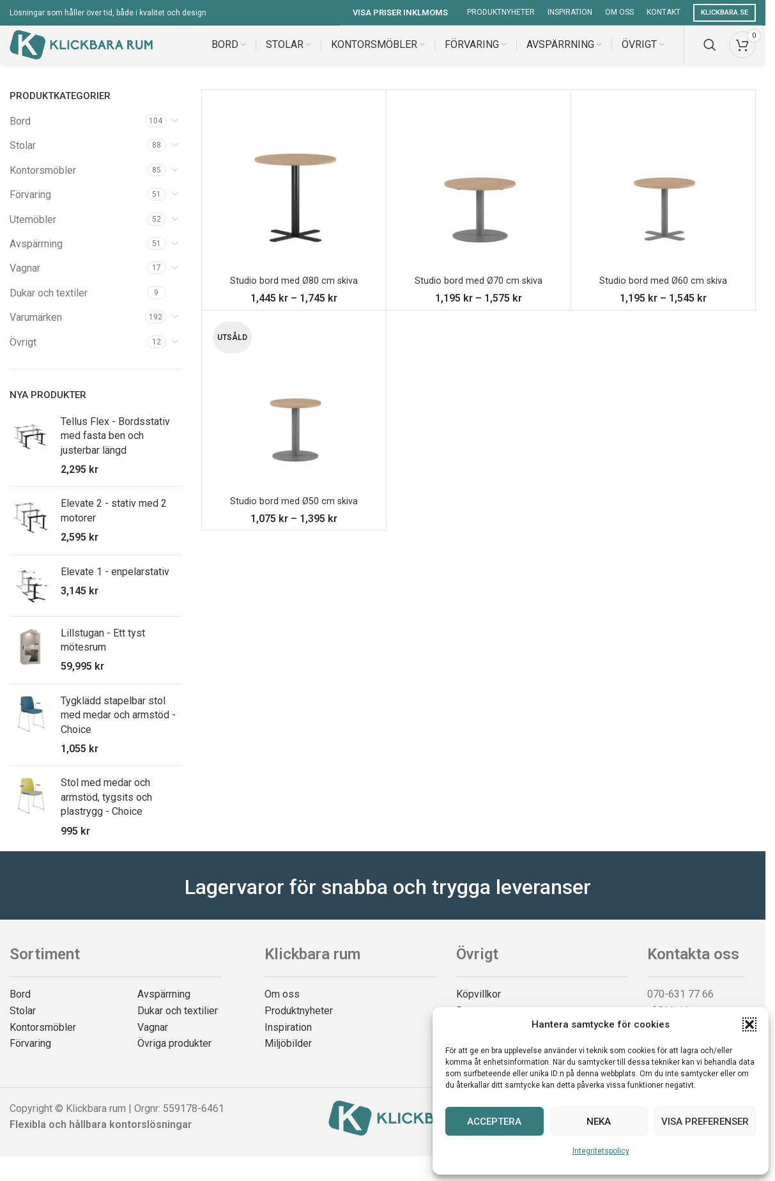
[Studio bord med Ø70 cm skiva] (478, 195)
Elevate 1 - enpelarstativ (115, 584)
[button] (749, 1024)
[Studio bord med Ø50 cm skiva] (294, 415)
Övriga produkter (174, 1056)
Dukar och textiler (49, 306)
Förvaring (30, 207)
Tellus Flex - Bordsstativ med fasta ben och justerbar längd (115, 448)
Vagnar (25, 281)
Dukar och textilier (177, 1023)
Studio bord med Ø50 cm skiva (293, 513)
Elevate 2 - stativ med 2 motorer (114, 523)
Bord (20, 134)
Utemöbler (33, 232)
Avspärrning (36, 257)
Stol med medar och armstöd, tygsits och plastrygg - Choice (106, 809)
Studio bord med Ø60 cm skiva (663, 293)
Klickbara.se (724, 12)
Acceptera (494, 1121)
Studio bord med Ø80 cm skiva (293, 293)
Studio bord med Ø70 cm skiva (478, 293)
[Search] (710, 51)
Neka (599, 1121)
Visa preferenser (705, 1121)
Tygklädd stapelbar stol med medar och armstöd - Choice (118, 727)
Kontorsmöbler (43, 183)
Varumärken (36, 330)
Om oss (282, 1007)
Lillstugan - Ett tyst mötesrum (103, 653)
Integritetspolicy (600, 1150)
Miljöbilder (288, 1056)
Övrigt (23, 355)
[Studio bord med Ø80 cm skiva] (294, 195)
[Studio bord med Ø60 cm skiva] (663, 195)
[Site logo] (81, 50)
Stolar (23, 158)
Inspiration (288, 1040)
